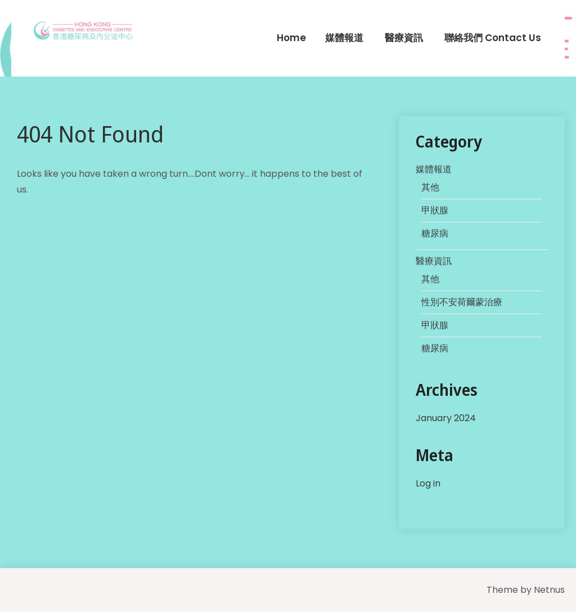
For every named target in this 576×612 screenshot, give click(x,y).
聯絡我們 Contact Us (492, 37)
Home (291, 37)
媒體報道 (344, 37)
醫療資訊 (404, 37)
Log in (428, 483)
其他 (430, 187)
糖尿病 (434, 233)
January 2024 (446, 418)
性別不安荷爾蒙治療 (461, 302)
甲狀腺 (434, 210)
